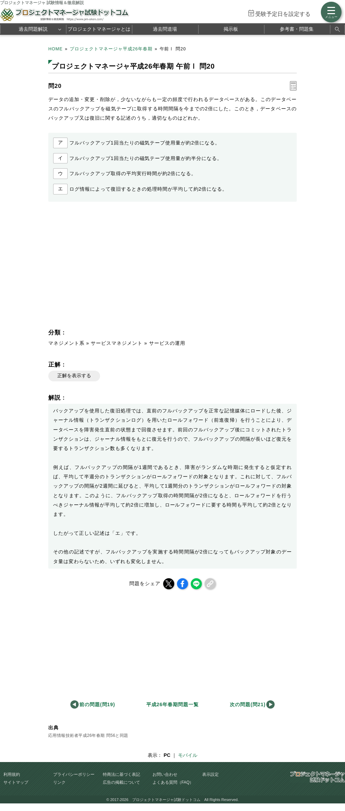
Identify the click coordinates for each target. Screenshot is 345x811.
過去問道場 (165, 29)
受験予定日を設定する (282, 14)
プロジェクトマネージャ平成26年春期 (111, 49)
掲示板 (231, 29)
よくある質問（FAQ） (173, 782)
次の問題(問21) (248, 704)
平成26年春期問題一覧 (172, 704)
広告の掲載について (121, 782)
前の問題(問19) (97, 704)
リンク (59, 782)
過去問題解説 (33, 29)
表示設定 (210, 774)
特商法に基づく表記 (121, 774)
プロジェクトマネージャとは (99, 29)
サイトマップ (15, 782)
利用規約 (11, 774)
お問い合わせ (164, 774)
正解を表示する (74, 375)
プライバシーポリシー (74, 774)
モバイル (187, 755)
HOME (55, 49)
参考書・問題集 (297, 29)
